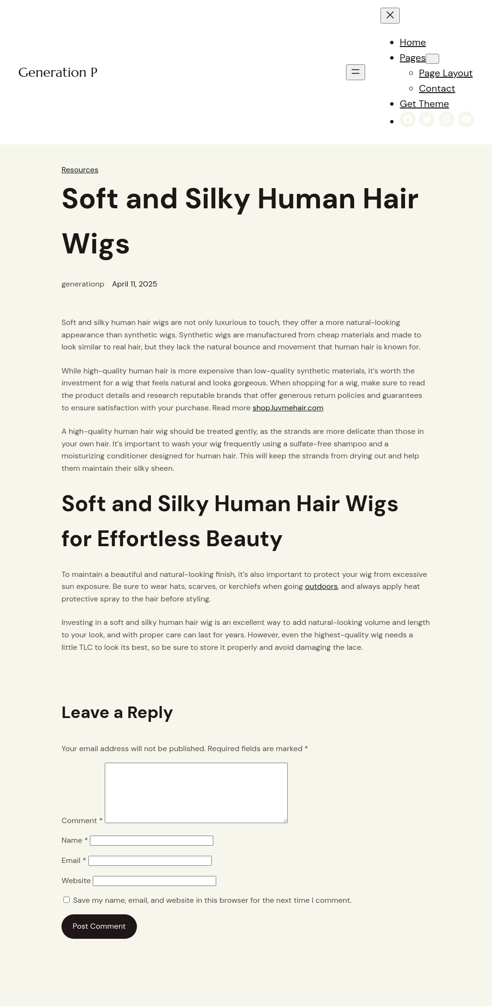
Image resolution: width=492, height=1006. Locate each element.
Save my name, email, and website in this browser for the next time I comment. (212, 912)
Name (75, 852)
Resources (80, 170)
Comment (82, 832)
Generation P (58, 72)
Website (76, 892)
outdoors (321, 586)
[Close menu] (390, 16)
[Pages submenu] (432, 59)
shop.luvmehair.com (288, 408)
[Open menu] (355, 72)
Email (74, 872)
